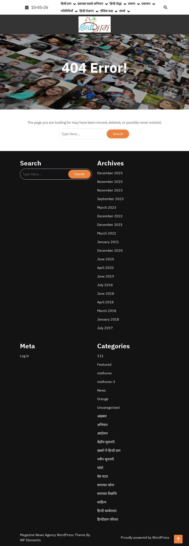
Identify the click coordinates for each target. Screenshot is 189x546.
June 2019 (105, 276)
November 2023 (110, 190)
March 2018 (106, 310)
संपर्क (122, 11)
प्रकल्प (131, 4)
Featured (104, 364)
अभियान (102, 425)
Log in (24, 356)
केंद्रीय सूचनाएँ (106, 442)
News (101, 390)
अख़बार (102, 416)
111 (100, 356)
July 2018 (105, 285)
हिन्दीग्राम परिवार (107, 519)
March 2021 (106, 233)
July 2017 (105, 328)
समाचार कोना (105, 485)
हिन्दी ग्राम (66, 4)
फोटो (100, 468)
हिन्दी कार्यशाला (106, 511)
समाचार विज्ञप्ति (107, 493)
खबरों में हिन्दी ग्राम (109, 450)
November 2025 (110, 181)
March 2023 (106, 207)
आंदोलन (102, 433)
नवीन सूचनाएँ (105, 459)
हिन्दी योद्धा (116, 4)
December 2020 (110, 250)
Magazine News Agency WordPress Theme (53, 535)
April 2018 (105, 302)
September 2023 (110, 199)
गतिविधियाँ (67, 11)
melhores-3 (106, 381)
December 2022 (110, 216)
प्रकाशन (146, 4)
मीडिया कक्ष (106, 11)
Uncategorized (108, 407)
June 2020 (105, 259)
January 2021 (108, 242)
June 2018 (105, 293)
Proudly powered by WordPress (145, 537)
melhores (104, 373)
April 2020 (105, 267)
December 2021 (110, 224)
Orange (102, 399)
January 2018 (108, 319)
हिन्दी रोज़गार (86, 11)
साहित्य (101, 502)
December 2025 (110, 173)
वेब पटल (102, 476)
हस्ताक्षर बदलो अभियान (90, 4)
